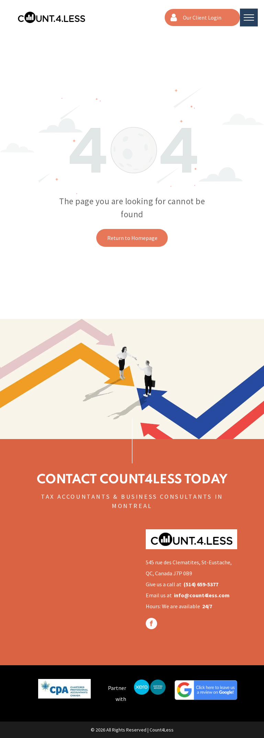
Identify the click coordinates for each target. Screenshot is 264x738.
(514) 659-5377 (201, 584)
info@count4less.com (202, 595)
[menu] (249, 17)
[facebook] (151, 624)
